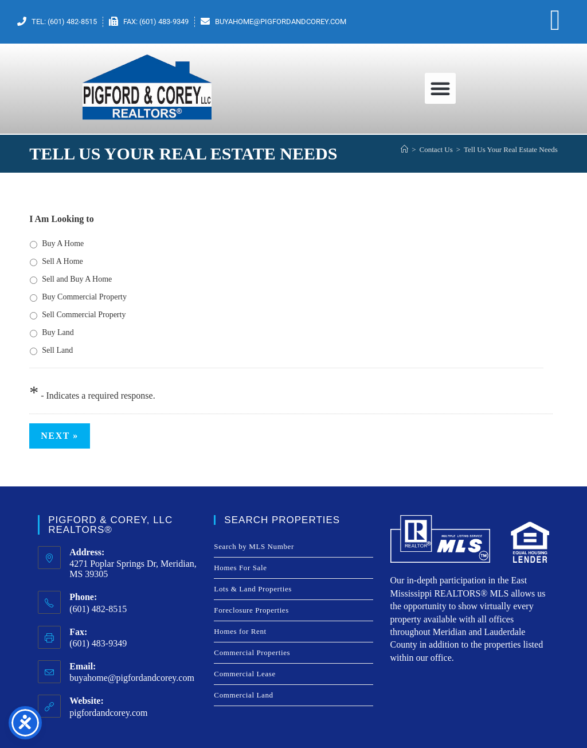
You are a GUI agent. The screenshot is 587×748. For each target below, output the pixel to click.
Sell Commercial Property (84, 314)
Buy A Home (63, 243)
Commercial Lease (244, 673)
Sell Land (57, 350)
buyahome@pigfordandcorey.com (131, 678)
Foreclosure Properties (251, 610)
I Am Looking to (61, 219)
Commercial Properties (252, 652)
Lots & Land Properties (253, 589)
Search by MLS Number (254, 546)
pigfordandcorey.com (108, 713)
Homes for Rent (240, 631)
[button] (440, 88)
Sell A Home (62, 261)
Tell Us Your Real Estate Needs (511, 149)
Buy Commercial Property (84, 297)
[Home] (404, 149)
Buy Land (58, 332)
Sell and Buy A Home (77, 279)
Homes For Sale (240, 567)
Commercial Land (243, 695)
